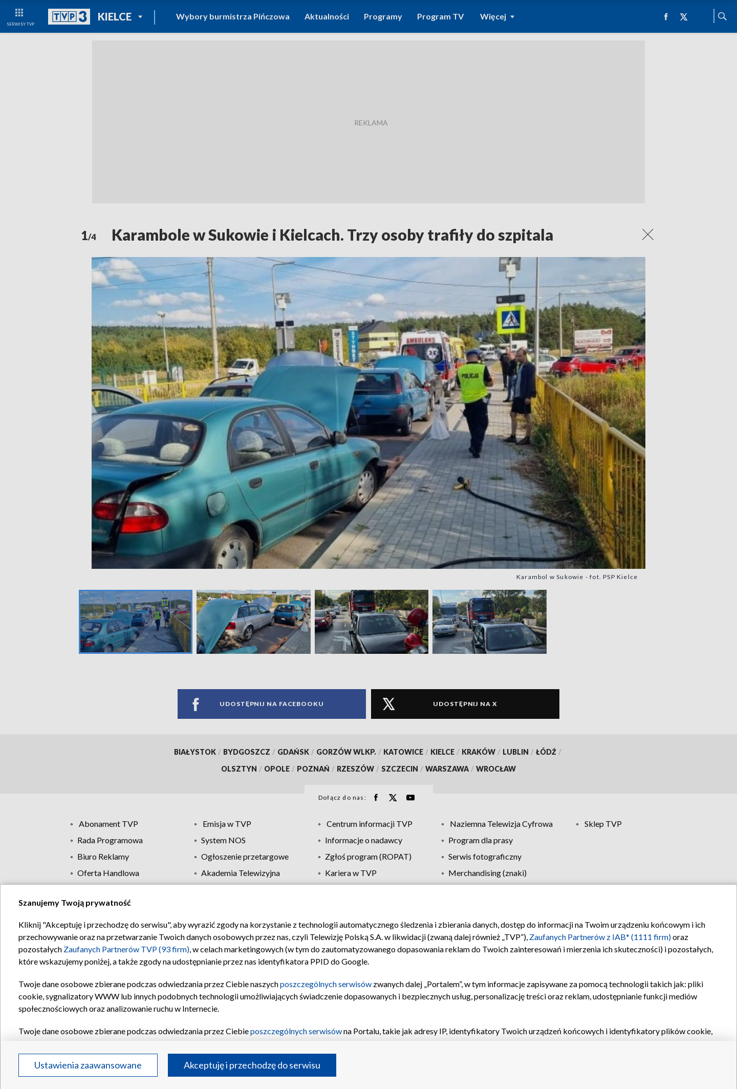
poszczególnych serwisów (326, 984)
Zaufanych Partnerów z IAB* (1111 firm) (600, 937)
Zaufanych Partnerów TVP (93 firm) (126, 949)
